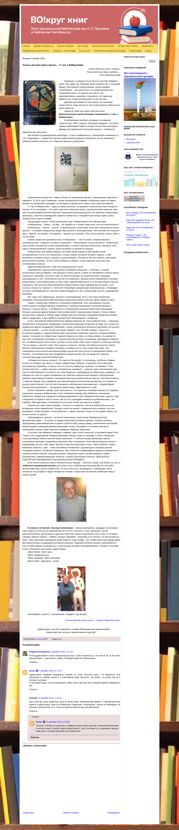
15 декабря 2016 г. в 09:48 (58, 722)
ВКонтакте (131, 139)
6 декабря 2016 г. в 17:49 (61, 652)
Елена (38, 639)
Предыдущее (114, 813)
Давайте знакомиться (44, 46)
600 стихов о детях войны (138, 245)
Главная (26, 46)
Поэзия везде (135, 51)
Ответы (35, 717)
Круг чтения (82, 46)
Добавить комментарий (34, 745)
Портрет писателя (65, 46)
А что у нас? (84, 51)
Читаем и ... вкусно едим (64, 51)
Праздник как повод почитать (36, 51)
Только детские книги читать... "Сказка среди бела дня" (92, 620)
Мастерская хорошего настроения (109, 51)
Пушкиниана (147, 46)
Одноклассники (133, 142)
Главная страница (71, 813)
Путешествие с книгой (128, 46)
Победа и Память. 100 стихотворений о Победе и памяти (138, 237)
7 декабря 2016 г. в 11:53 (50, 671)
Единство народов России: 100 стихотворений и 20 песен (140, 221)
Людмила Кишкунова (39, 652)
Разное (148, 51)
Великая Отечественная (103, 46)
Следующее (28, 813)
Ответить (33, 662)
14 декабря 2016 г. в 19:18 (49, 698)
